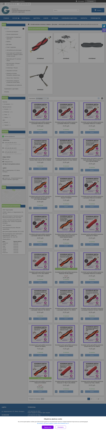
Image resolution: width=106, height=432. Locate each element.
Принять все (47, 427)
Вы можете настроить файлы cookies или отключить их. (52, 423)
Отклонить (61, 427)
